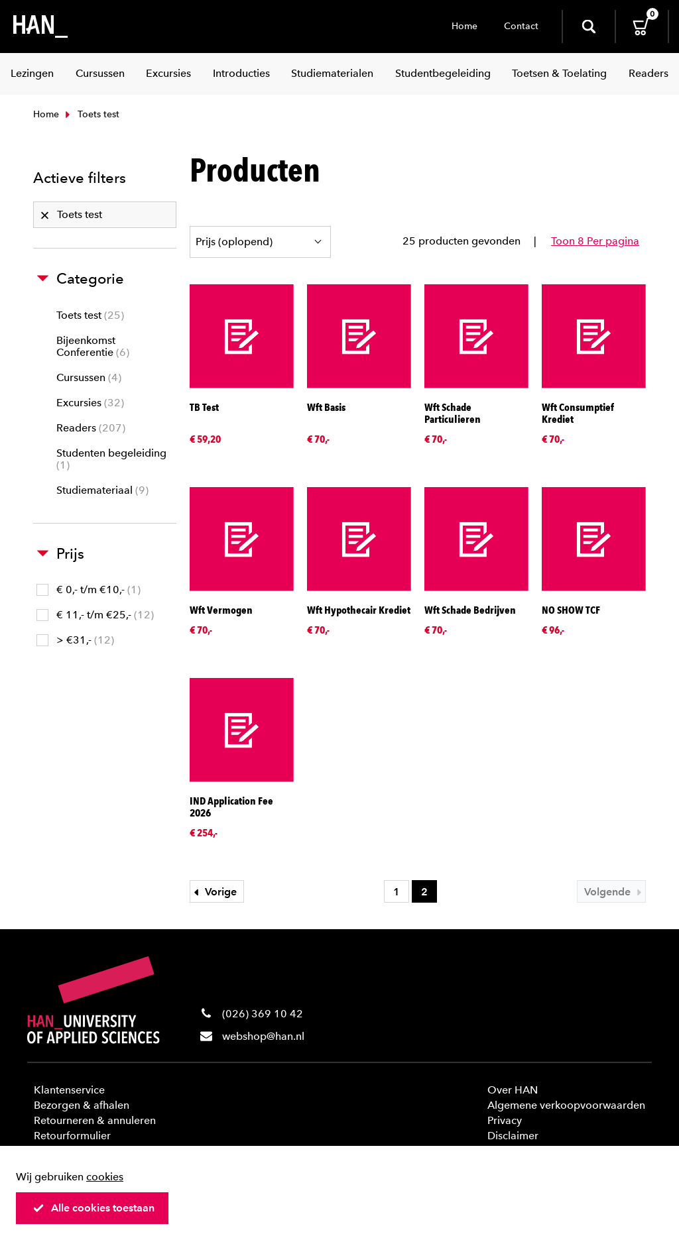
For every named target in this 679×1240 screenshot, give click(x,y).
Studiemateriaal (102, 490)
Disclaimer (512, 1135)
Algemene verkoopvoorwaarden (566, 1105)
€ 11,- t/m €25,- (95, 614)
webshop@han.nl (263, 1036)
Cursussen (88, 377)
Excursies (90, 402)
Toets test (90, 315)
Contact (521, 26)
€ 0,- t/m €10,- (88, 589)
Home (464, 26)
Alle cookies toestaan (93, 1208)
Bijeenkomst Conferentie (92, 346)
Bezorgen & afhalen (81, 1105)
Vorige (213, 891)
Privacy (504, 1120)
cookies (104, 1176)
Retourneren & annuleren (95, 1120)
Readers (90, 428)
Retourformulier (72, 1135)
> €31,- (75, 640)
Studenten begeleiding (111, 459)
